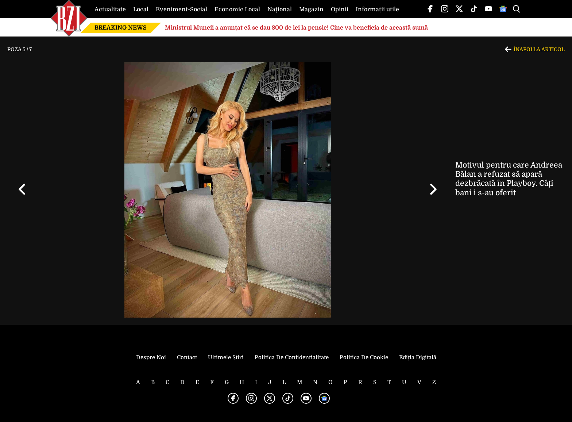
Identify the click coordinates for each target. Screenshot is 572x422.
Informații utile (377, 9)
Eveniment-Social (181, 9)
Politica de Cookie (364, 357)
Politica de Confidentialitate (292, 357)
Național (279, 9)
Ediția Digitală (417, 357)
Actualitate (110, 9)
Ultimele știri (226, 357)
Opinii (339, 9)
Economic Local (237, 9)
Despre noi (151, 357)
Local (140, 9)
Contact (187, 357)
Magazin (311, 9)
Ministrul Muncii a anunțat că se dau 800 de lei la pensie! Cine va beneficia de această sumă (296, 27)
